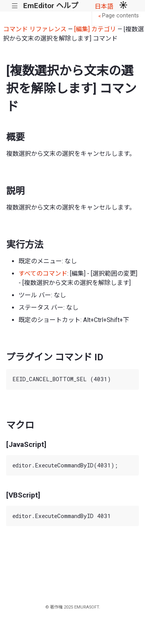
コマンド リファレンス (35, 29)
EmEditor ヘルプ (50, 5)
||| (15, 6)
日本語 (104, 6)
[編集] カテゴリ (95, 29)
